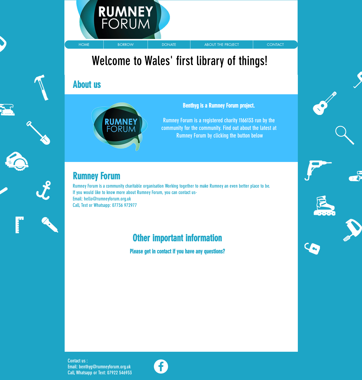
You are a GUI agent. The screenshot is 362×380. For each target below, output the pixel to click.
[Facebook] (161, 366)
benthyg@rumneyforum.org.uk (104, 367)
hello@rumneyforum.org (105, 199)
